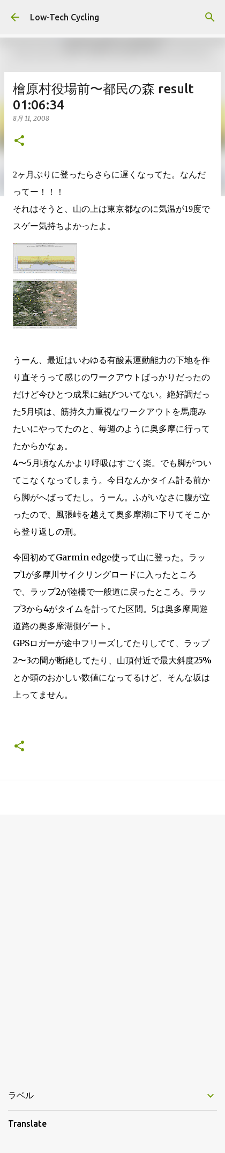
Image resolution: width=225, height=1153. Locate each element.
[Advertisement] (112, 943)
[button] (19, 141)
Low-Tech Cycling (64, 17)
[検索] (210, 17)
